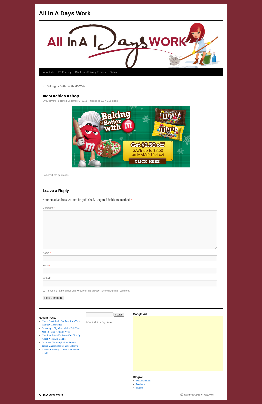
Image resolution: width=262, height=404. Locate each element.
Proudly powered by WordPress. (199, 394)
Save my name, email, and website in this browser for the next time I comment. (89, 290)
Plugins (139, 387)
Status (113, 72)
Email (46, 265)
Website (47, 278)
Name (47, 253)
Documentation (143, 380)
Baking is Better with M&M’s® (64, 86)
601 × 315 (105, 101)
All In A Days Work (65, 13)
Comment (49, 208)
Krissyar (50, 101)
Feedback (140, 384)
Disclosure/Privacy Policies (90, 72)
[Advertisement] (197, 343)
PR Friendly (64, 72)
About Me (48, 72)
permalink (63, 175)
